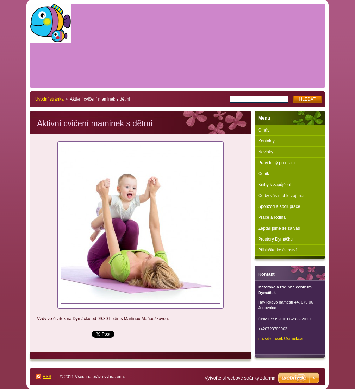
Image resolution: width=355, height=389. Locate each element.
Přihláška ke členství (277, 250)
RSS (47, 376)
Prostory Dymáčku (275, 239)
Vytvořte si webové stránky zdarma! (241, 378)
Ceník (263, 173)
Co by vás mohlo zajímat (281, 195)
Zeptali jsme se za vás (279, 228)
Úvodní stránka (49, 99)
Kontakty (266, 141)
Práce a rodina (272, 217)
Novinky (265, 151)
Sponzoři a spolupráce (279, 206)
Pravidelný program (276, 162)
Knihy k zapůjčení (274, 184)
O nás (263, 130)
